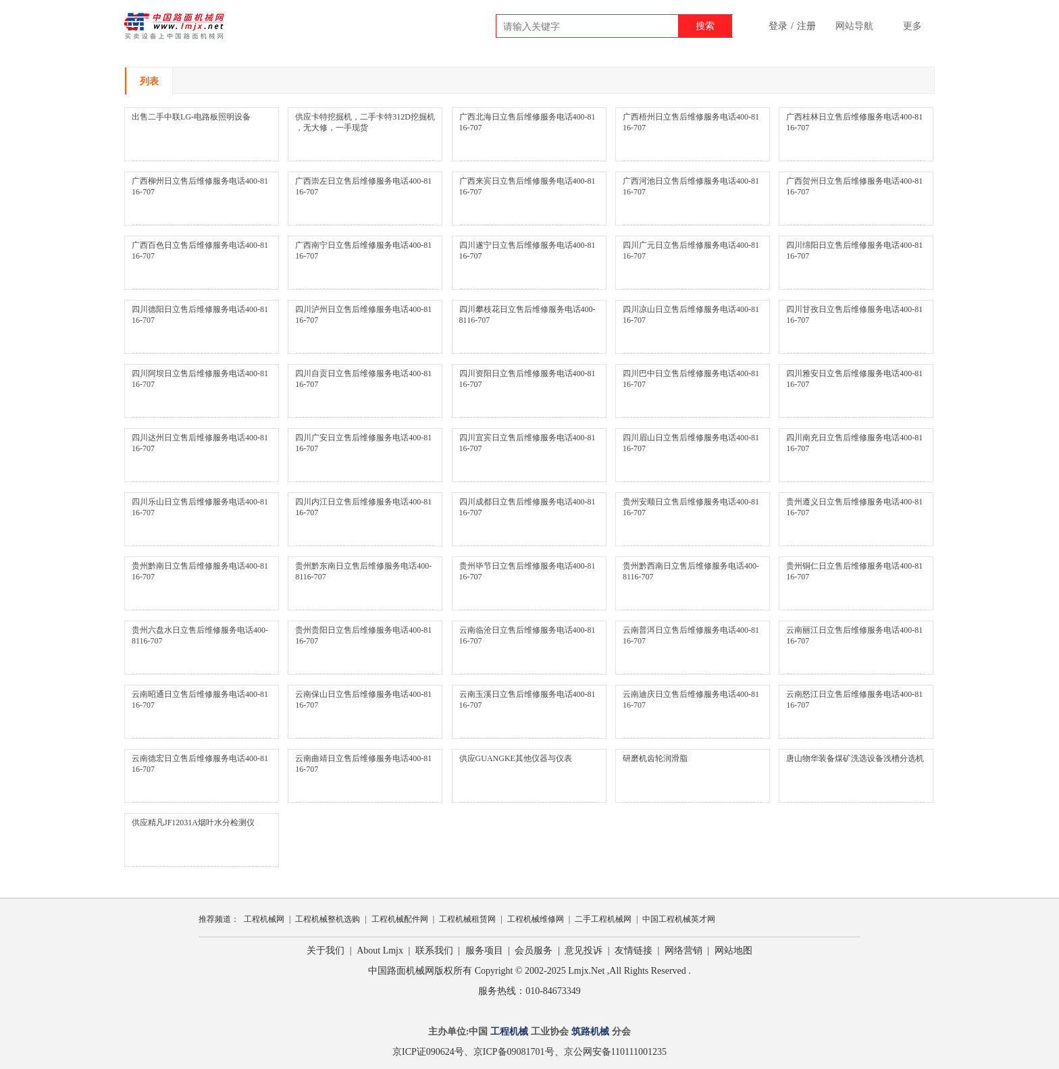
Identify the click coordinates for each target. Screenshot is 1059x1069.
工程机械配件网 (399, 919)
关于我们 (325, 950)
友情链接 (633, 950)
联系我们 (434, 950)
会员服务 (533, 950)
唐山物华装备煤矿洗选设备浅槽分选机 (855, 758)
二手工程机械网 (603, 919)
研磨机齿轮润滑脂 (655, 758)
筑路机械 (590, 1031)
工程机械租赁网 (467, 919)
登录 (778, 26)
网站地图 (733, 950)
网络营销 (683, 950)
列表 (149, 81)
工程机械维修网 (535, 919)
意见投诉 (583, 950)
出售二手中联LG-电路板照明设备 (191, 117)
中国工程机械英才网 (678, 919)
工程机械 (509, 1031)
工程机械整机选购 (327, 919)
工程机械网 (264, 919)
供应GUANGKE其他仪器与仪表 (515, 758)
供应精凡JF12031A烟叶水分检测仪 (193, 822)
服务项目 (484, 950)
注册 (806, 26)
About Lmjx (380, 950)
